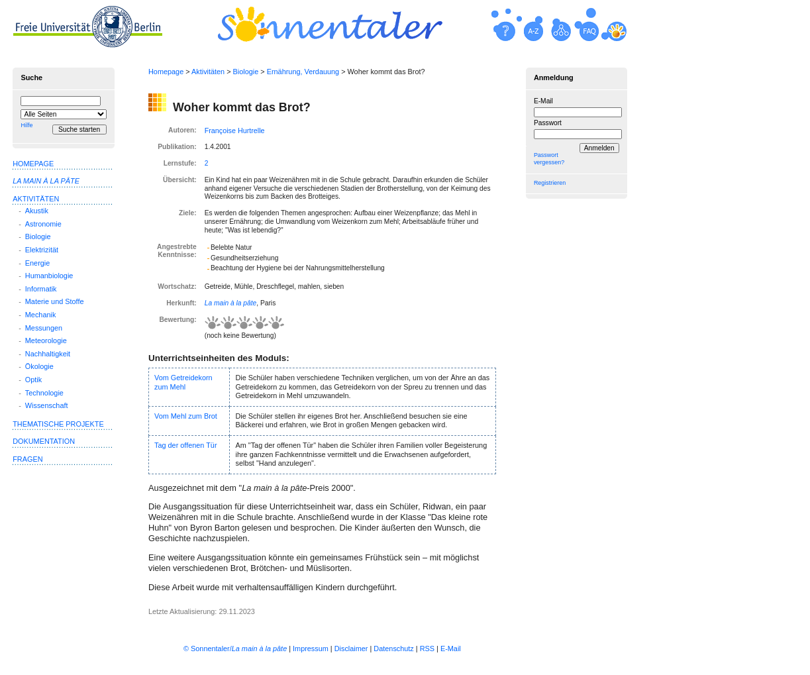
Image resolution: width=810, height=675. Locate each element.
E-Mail (543, 101)
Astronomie (43, 224)
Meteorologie (46, 340)
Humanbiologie (49, 276)
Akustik (36, 211)
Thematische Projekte (58, 424)
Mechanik (40, 315)
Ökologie (39, 366)
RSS (427, 648)
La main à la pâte (231, 303)
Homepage (165, 72)
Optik (33, 380)
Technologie (44, 393)
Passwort (548, 123)
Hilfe (26, 125)
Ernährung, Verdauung (303, 72)
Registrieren (550, 183)
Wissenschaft (46, 405)
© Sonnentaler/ (235, 648)
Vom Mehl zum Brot (185, 416)
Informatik (41, 289)
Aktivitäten (208, 72)
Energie (37, 263)
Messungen (43, 328)
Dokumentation (44, 441)
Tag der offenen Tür (185, 445)
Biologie (246, 72)
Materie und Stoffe (54, 301)
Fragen (27, 459)
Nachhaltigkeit (47, 354)
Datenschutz (393, 648)
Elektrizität (41, 250)
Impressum (311, 648)
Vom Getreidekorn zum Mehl (183, 382)
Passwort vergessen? (549, 159)
